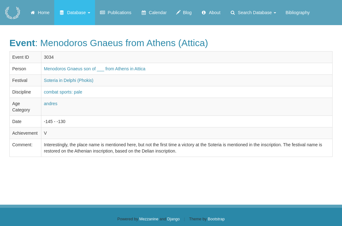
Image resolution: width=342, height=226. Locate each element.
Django (173, 219)
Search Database (253, 12)
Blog (184, 12)
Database (74, 12)
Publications (115, 12)
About (210, 12)
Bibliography (298, 12)
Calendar (154, 12)
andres (50, 103)
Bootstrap (216, 219)
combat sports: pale (63, 91)
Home (40, 12)
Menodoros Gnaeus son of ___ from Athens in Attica (94, 68)
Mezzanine (148, 219)
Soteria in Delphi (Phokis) (68, 80)
